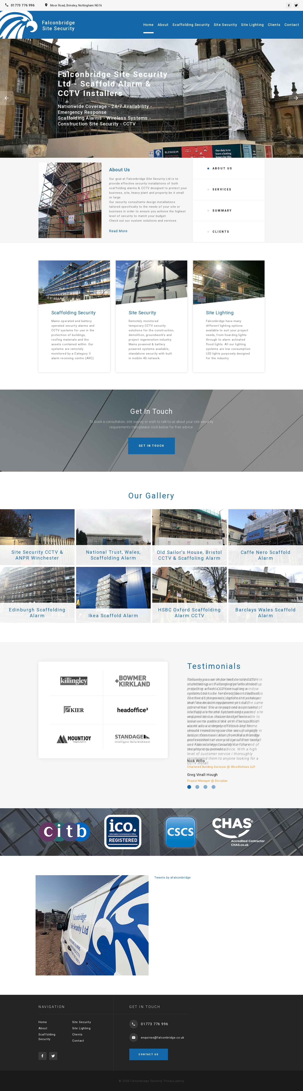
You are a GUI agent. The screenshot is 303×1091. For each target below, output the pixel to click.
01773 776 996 (23, 5)
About (163, 25)
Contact (291, 25)
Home (148, 25)
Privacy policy (174, 1081)
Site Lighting (252, 25)
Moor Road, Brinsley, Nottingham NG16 (76, 5)
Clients (274, 25)
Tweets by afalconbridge (172, 877)
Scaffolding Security (191, 25)
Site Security (225, 25)
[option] (226, 730)
